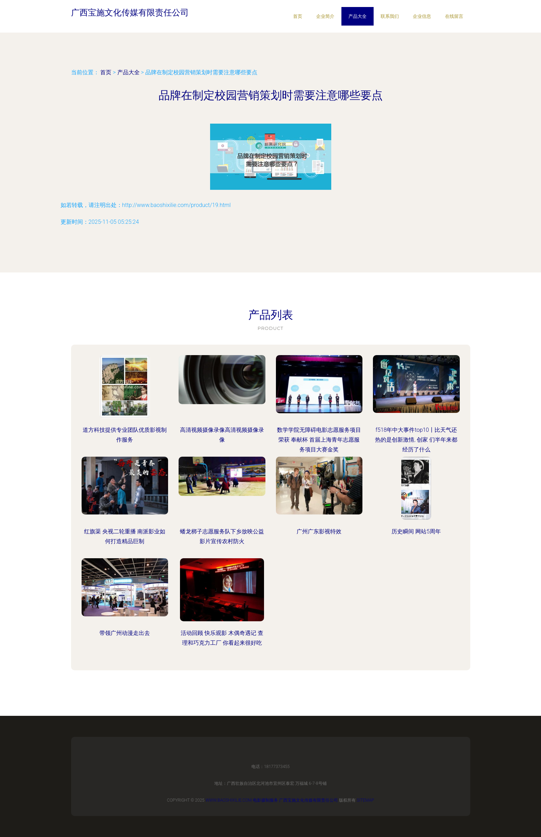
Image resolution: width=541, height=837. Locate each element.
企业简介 (325, 16)
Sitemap (365, 800)
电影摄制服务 (265, 800)
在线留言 (454, 16)
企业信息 (422, 16)
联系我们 (390, 16)
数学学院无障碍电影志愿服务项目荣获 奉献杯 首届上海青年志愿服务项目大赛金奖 (319, 440)
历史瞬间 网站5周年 (416, 531)
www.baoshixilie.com (229, 800)
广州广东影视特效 (319, 531)
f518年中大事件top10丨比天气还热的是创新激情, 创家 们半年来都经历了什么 (416, 440)
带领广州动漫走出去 (124, 633)
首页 (297, 16)
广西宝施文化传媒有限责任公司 (308, 800)
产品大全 (357, 16)
